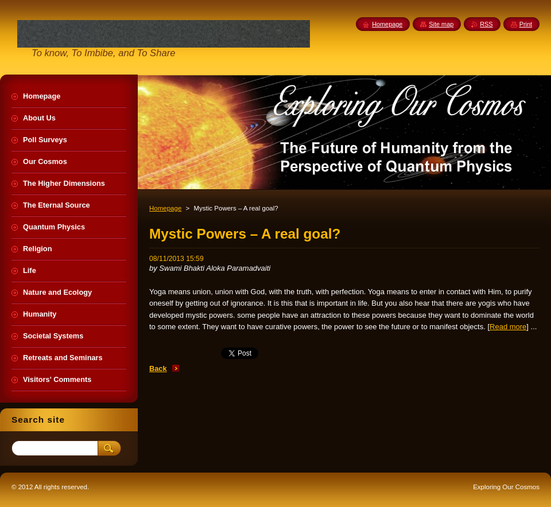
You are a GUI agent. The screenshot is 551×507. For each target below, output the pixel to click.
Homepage (165, 208)
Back (158, 368)
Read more (508, 326)
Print (525, 24)
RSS (486, 24)
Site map (441, 24)
